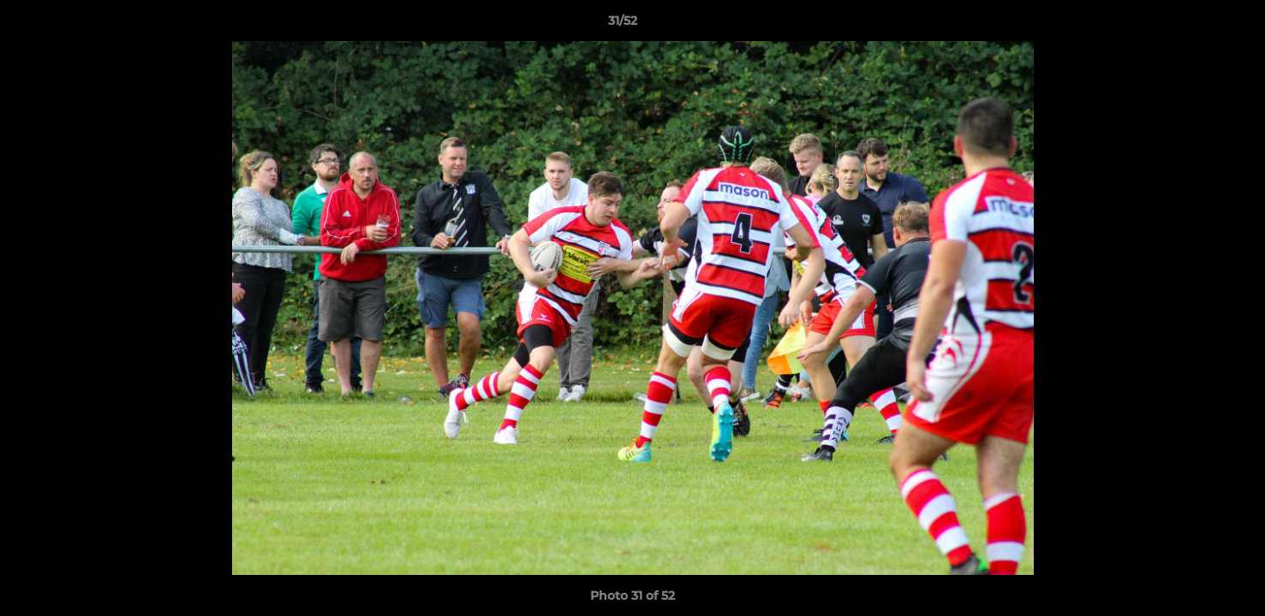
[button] (1193, 25)
